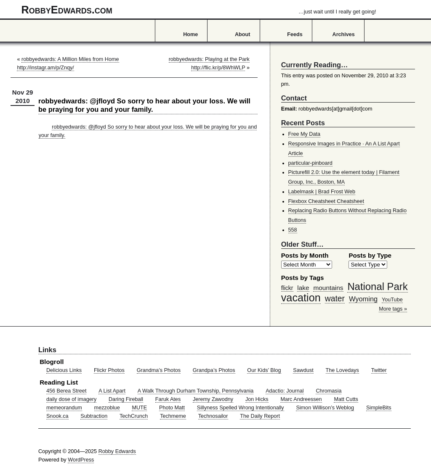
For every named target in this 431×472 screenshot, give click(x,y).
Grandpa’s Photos (214, 370)
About (242, 34)
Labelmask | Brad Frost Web (322, 192)
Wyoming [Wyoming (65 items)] (363, 299)
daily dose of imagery (71, 399)
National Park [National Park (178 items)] (377, 286)
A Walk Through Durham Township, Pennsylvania (196, 391)
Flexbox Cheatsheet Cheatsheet (326, 201)
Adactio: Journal (285, 391)
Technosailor (213, 416)
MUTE (139, 408)
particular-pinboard (310, 163)
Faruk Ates (168, 399)
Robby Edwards (117, 451)
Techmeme (173, 416)
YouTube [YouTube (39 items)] (392, 300)
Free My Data (304, 134)
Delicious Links (64, 370)
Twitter (379, 370)
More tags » (393, 309)
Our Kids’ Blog (264, 370)
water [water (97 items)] (335, 298)
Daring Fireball (126, 399)
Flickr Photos (109, 370)
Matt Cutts (346, 399)
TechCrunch (134, 416)
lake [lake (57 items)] (303, 287)
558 (292, 230)
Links (47, 349)
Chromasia (328, 391)
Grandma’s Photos (159, 370)
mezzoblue (107, 408)
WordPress (81, 460)
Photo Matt (172, 408)
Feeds (295, 34)
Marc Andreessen (301, 399)
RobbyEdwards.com (198, 10)
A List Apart (111, 391)
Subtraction (93, 416)
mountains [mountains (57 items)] (328, 287)
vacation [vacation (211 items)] (301, 297)
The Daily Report (260, 416)
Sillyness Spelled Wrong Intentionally (240, 408)
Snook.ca (57, 416)
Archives (344, 34)
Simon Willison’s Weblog (325, 408)
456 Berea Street (66, 391)
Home (190, 34)
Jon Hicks (257, 399)
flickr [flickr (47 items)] (287, 288)
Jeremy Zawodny (213, 399)
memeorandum (64, 408)
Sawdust (303, 370)
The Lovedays (342, 370)
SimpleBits (378, 408)
